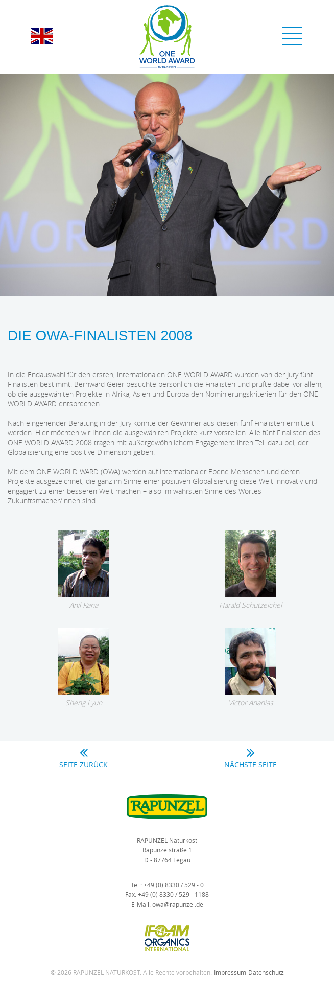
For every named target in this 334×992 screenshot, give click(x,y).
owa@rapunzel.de (177, 904)
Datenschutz (266, 972)
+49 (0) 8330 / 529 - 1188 (173, 894)
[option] (167, 185)
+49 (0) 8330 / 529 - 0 (174, 885)
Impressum (230, 972)
